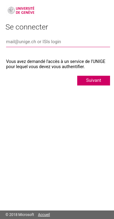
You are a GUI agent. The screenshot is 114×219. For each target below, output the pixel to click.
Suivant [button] (93, 80)
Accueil (44, 215)
